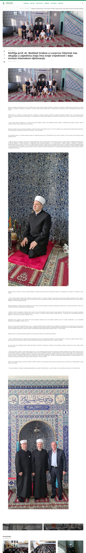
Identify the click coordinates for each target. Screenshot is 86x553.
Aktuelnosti (27, 8)
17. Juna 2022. (14, 61)
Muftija (32, 3)
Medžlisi (46, 3)
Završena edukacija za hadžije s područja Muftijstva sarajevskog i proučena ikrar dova (59, 527)
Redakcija (10, 61)
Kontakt (60, 3)
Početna (26, 3)
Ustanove (54, 3)
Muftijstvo (39, 3)
